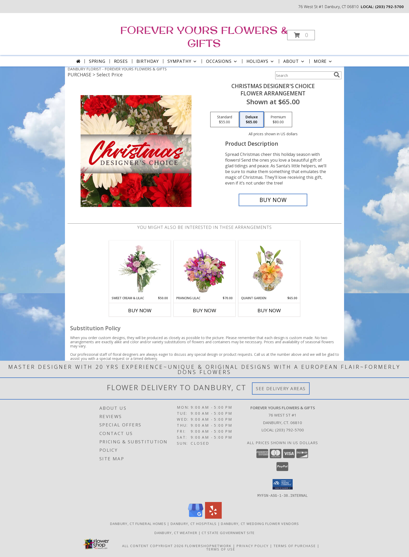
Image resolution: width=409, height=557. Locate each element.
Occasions (222, 61)
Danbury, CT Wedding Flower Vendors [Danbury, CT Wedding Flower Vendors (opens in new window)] (260, 523)
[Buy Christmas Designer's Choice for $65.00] (273, 200)
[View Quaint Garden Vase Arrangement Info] (269, 268)
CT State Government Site (228, 532)
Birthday (147, 61)
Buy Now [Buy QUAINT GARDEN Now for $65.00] (269, 310)
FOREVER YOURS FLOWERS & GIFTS (204, 36)
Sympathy (182, 61)
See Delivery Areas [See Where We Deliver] (281, 388)
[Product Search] (303, 75)
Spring (97, 61)
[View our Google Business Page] (195, 517)
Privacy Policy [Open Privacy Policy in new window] (253, 545)
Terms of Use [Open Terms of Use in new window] (220, 549)
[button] (301, 35)
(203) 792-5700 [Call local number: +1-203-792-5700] (389, 6)
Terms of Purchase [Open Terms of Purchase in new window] (295, 545)
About (294, 61)
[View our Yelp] (213, 517)
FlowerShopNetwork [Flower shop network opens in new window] (208, 545)
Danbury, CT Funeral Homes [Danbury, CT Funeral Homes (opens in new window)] (138, 523)
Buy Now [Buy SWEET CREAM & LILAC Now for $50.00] (140, 310)
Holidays (260, 61)
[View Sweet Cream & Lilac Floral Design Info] (140, 268)
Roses (121, 61)
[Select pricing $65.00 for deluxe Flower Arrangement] (251, 119)
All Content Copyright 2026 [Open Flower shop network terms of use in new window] (153, 545)
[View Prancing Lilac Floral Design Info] (204, 268)
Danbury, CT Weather (175, 532)
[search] (336, 75)
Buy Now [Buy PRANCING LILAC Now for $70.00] (204, 310)
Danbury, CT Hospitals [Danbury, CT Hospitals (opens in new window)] (193, 523)
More (323, 61)
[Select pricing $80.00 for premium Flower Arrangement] (278, 119)
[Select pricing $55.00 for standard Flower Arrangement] (224, 119)
